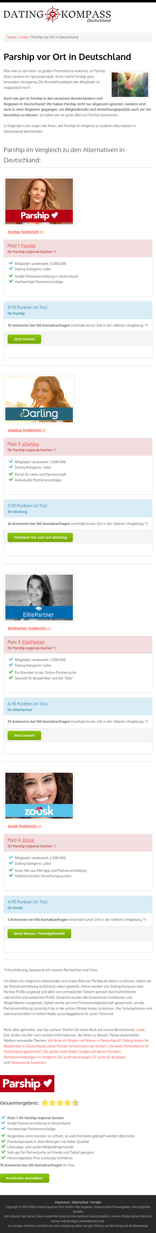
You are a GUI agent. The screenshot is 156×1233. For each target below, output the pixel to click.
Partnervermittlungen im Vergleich (30, 1057)
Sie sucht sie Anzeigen (75, 1057)
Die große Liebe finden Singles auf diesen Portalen (82, 1051)
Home (12, 37)
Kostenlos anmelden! (24, 1178)
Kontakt (96, 1202)
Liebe (24, 37)
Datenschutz (80, 1202)
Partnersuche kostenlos (28, 1062)
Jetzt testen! (24, 339)
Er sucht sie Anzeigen (109, 1057)
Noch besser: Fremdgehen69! (39, 933)
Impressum (62, 1202)
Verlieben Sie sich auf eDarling (40, 537)
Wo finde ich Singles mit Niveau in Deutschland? (84, 1040)
